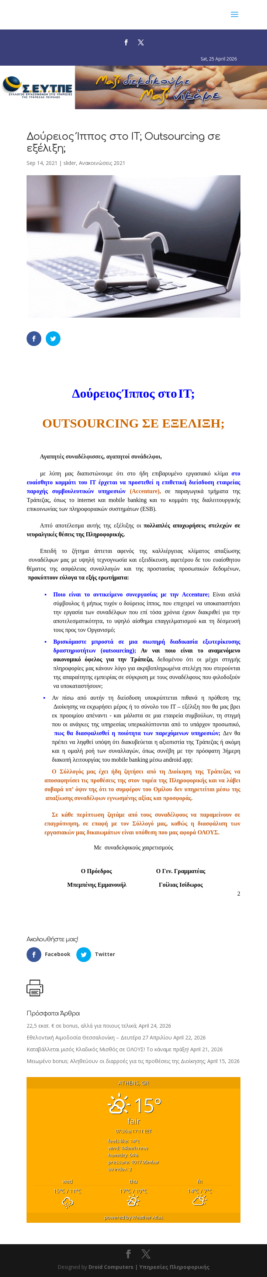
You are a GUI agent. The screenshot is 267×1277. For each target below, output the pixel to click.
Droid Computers (111, 1266)
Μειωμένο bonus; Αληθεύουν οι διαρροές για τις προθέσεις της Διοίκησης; (116, 1061)
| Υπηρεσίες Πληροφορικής (172, 1266)
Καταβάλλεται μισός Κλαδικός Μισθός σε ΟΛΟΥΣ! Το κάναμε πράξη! (108, 1049)
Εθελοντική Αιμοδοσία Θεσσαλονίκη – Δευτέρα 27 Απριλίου (99, 1037)
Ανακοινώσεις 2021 (102, 162)
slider (69, 162)
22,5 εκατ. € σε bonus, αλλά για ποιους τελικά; (82, 1025)
